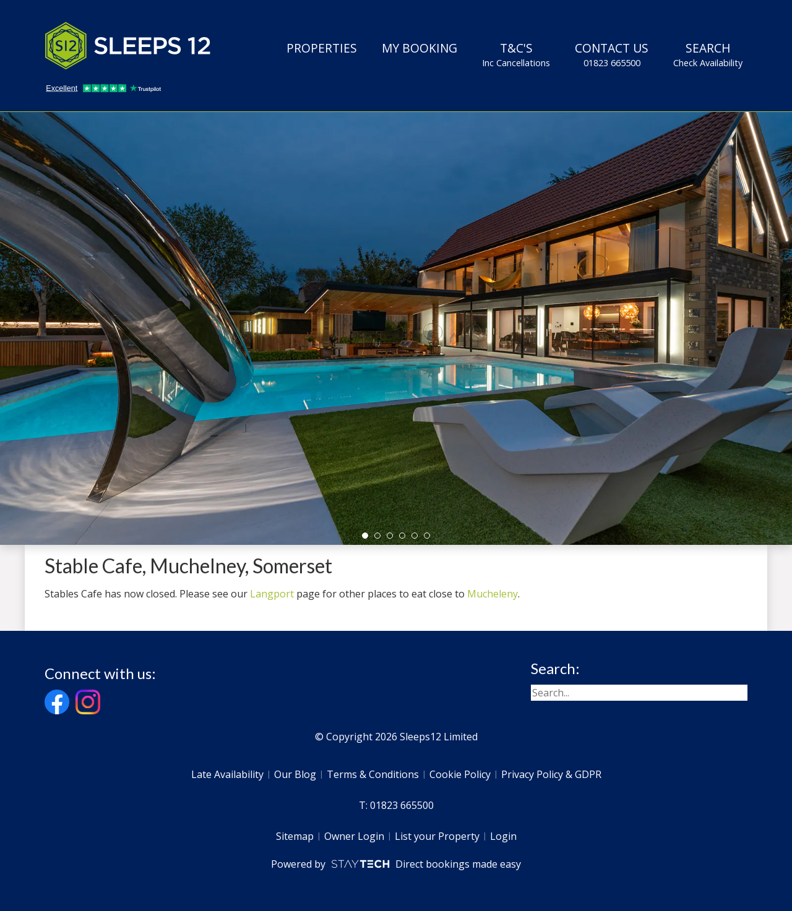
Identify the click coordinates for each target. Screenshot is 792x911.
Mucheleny (492, 594)
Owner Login (354, 836)
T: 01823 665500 (396, 805)
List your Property (437, 836)
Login (503, 836)
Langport (272, 594)
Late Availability (227, 774)
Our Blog (295, 774)
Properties (321, 48)
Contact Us (611, 54)
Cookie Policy (460, 774)
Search (707, 54)
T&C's (516, 54)
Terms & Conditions (373, 774)
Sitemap (295, 836)
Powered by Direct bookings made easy (395, 864)
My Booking (419, 48)
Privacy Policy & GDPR (551, 774)
